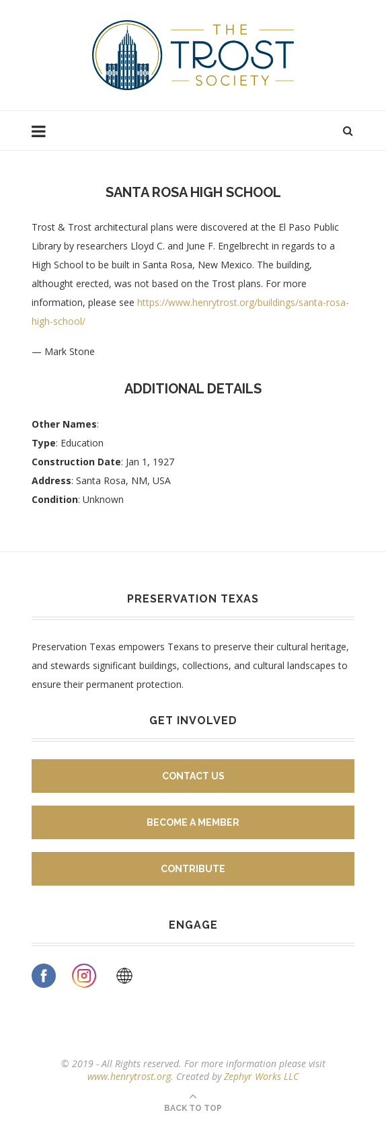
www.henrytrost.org (129, 1076)
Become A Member (193, 822)
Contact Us (193, 776)
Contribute (193, 868)
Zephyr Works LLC (261, 1076)
